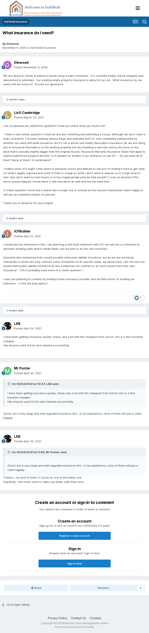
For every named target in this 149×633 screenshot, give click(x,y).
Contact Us (78, 618)
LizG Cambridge (27, 113)
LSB (17, 324)
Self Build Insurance (43, 47)
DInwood (13, 43)
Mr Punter (22, 368)
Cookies (95, 618)
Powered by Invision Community (74, 626)
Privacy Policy (57, 618)
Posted (31, 67)
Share (36, 588)
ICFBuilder (22, 231)
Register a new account (74, 535)
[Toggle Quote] (9, 383)
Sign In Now (74, 563)
